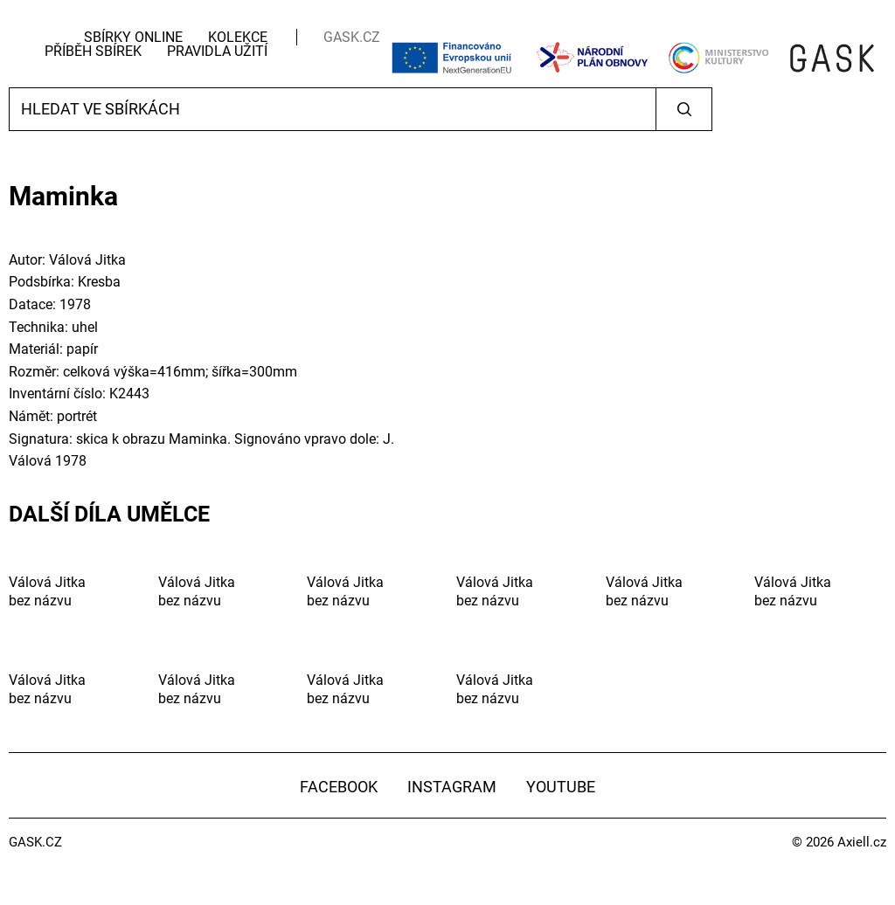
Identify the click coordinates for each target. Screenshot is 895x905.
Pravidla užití (217, 51)
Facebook (339, 786)
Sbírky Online (133, 37)
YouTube (560, 786)
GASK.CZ (351, 37)
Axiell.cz (861, 842)
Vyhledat (684, 109)
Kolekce (237, 37)
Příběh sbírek (93, 51)
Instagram (451, 786)
